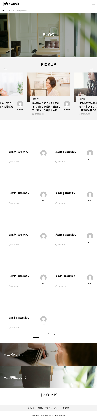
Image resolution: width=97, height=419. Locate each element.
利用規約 (40, 408)
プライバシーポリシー (52, 408)
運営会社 (31, 408)
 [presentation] (91, 69)
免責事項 (66, 408)
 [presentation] (5, 69)
